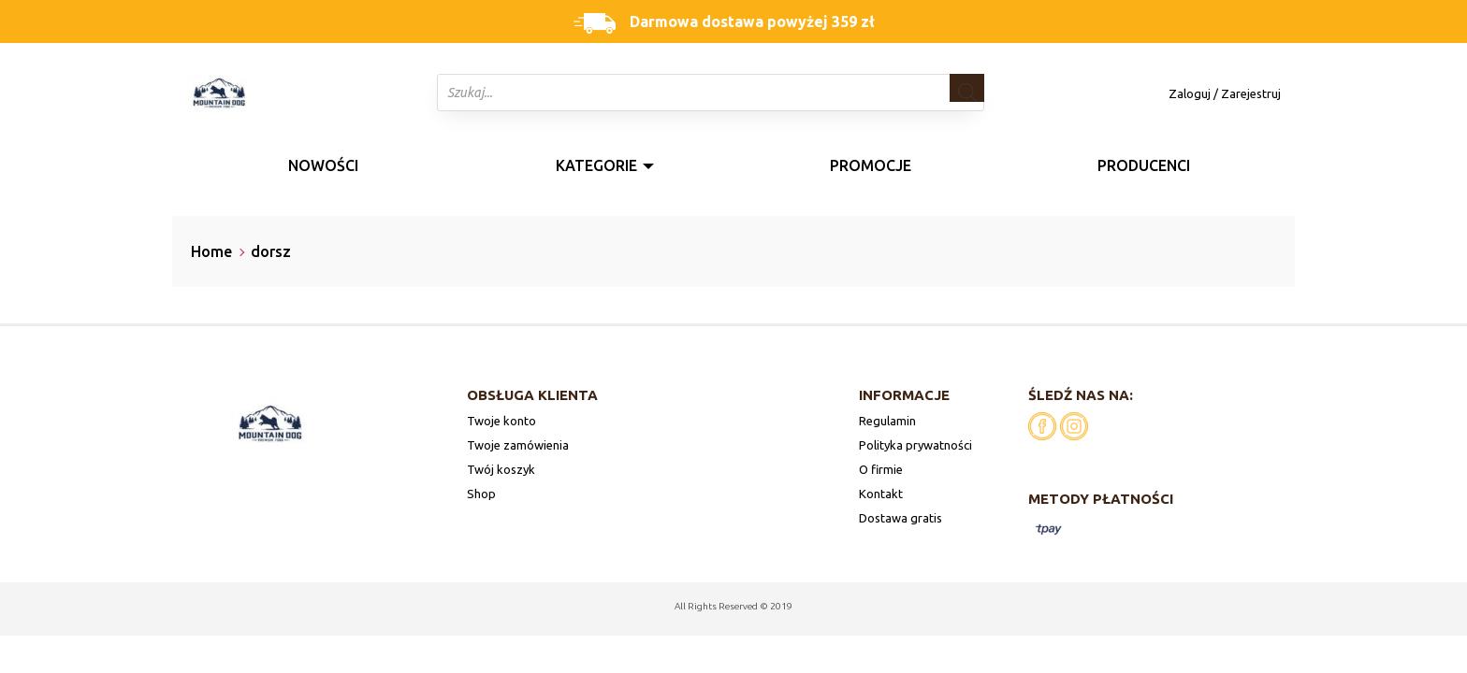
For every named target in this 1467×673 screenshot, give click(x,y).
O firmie (881, 469)
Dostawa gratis (900, 517)
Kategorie (596, 165)
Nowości (323, 165)
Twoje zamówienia (518, 444)
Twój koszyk (501, 469)
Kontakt (881, 493)
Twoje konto (501, 420)
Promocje (870, 165)
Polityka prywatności (915, 444)
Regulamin (887, 420)
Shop (481, 493)
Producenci (1143, 165)
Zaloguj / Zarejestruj (1225, 93)
